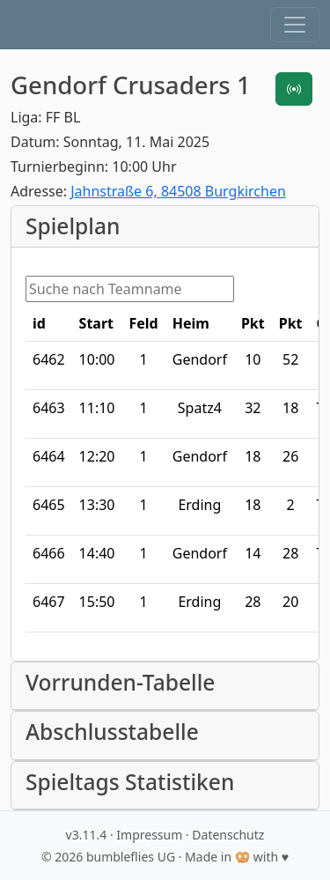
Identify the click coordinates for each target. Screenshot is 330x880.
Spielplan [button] (73, 226)
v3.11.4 (86, 834)
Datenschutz (228, 834)
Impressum (149, 834)
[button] (294, 24)
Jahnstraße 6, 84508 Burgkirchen (178, 191)
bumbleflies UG (130, 856)
